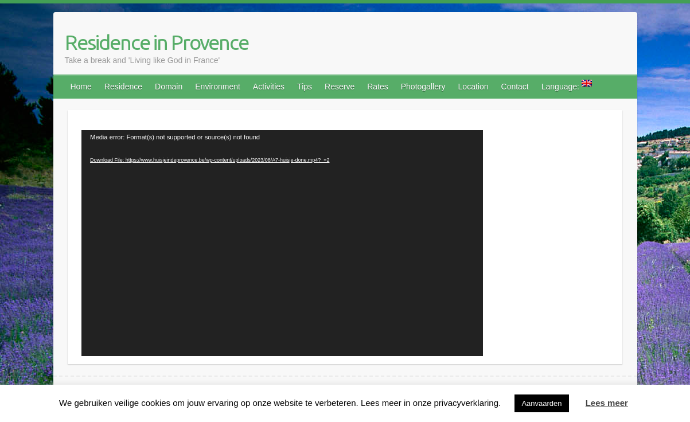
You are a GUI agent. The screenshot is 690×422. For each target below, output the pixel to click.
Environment (217, 86)
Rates (377, 86)
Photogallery (423, 86)
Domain (168, 86)
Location (473, 86)
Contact (515, 86)
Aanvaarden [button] (541, 403)
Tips (304, 86)
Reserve (339, 86)
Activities (268, 86)
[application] (282, 243)
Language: (566, 85)
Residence (123, 86)
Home (81, 86)
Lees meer (607, 403)
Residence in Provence (156, 42)
